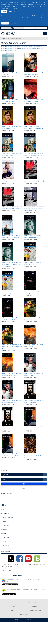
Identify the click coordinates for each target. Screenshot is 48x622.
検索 (24, 484)
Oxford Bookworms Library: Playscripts (31, 46)
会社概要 (4, 529)
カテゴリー (6, 475)
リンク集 (4, 541)
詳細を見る (12, 11)
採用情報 (4, 533)
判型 (4, 479)
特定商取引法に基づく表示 (35, 610)
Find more (13, 23)
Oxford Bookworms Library (8, 50)
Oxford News (5, 513)
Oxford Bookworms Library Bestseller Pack (30, 48)
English (36, 28)
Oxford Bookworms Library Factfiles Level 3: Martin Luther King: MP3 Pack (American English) (11, 264)
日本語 (12, 28)
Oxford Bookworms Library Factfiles (10, 46)
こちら (7, 570)
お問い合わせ (5, 545)
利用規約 (12, 610)
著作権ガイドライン (35, 606)
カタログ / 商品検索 (7, 517)
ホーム (3, 38)
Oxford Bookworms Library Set (9, 48)
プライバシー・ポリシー (12, 602)
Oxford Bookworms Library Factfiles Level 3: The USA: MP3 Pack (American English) (12, 346)
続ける (4, 11)
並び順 (3, 493)
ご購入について (6, 521)
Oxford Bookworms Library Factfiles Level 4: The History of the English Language (33, 456)
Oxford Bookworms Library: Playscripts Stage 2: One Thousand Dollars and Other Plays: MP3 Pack (34, 208)
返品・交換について (24, 614)
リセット (24, 488)
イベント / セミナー (7, 509)
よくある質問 (5, 525)
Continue (5, 23)
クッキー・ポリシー (13, 606)
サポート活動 (5, 537)
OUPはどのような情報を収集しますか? (35, 602)
